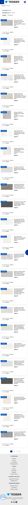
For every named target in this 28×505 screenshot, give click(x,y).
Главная (3, 5)
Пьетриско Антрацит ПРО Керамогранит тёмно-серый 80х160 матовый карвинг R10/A (20, 203)
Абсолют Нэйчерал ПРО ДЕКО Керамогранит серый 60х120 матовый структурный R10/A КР (19, 273)
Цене (13, 12)
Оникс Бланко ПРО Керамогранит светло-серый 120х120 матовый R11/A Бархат (19, 40)
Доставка (14, 470)
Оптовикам (14, 487)
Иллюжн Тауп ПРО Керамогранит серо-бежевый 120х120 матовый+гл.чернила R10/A (19, 59)
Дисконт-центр (14, 485)
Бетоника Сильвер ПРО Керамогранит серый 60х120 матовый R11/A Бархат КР (19, 256)
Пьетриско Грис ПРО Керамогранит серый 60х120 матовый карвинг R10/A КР (19, 309)
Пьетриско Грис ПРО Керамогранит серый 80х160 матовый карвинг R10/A (19, 169)
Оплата (14, 468)
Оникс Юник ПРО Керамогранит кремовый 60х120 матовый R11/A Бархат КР (19, 345)
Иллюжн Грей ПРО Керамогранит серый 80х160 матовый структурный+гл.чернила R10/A (19, 23)
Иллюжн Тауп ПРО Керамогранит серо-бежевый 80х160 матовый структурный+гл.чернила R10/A (20, 96)
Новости (14, 458)
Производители (14, 463)
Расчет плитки (14, 474)
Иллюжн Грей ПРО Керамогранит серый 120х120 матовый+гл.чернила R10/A (19, 115)
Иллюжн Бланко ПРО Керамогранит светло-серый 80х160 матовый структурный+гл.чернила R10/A (19, 77)
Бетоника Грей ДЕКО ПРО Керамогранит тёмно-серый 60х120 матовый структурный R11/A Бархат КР (20, 434)
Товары (4, 15)
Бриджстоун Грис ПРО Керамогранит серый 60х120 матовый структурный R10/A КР (19, 363)
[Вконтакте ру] (11, 502)
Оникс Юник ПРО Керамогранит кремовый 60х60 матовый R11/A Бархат (19, 238)
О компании (14, 462)
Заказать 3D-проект (14, 479)
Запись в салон (3, 497)
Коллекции (10, 15)
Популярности (6, 12)
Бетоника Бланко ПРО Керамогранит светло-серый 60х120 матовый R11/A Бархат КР (19, 221)
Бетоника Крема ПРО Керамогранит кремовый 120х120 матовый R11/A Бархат (19, 399)
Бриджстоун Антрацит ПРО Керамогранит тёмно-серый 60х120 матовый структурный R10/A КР (19, 381)
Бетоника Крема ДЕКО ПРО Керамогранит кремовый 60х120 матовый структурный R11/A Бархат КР (19, 291)
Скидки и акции (14, 489)
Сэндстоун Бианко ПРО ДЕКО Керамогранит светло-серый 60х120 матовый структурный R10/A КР (19, 327)
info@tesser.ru (14, 480)
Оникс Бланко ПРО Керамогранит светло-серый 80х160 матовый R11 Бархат (19, 132)
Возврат (14, 472)
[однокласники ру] (14, 502)
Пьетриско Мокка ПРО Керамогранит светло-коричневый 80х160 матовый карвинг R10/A (19, 186)
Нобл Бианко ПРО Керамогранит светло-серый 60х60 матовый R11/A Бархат (19, 416)
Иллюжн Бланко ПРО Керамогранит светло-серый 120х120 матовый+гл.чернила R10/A (19, 151)
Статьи (14, 460)
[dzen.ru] (16, 502)
